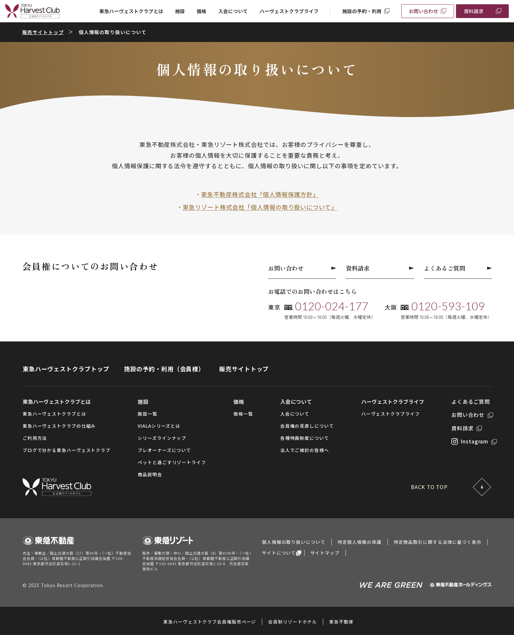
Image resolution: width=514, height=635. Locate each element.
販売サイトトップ (43, 32)
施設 (180, 11)
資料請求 (474, 11)
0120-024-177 (331, 306)
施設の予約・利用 (362, 11)
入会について (233, 11)
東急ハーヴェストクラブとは (131, 11)
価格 (202, 11)
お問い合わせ (423, 11)
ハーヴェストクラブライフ (289, 11)
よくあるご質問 (458, 268)
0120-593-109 (448, 306)
